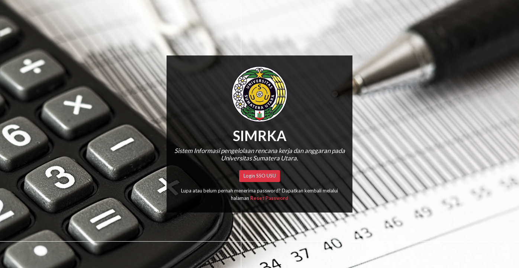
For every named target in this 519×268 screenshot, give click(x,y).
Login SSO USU (260, 176)
